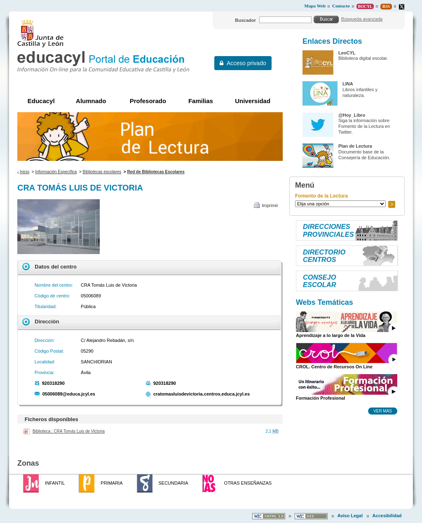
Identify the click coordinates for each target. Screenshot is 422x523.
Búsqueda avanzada (361, 18)
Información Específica (56, 172)
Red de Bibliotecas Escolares (155, 172)
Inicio (24, 172)
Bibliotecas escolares (102, 172)
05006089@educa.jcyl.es (68, 393)
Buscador (245, 20)
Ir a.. (391, 204)
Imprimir (270, 205)
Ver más (382, 410)
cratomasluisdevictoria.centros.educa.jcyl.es (201, 393)
